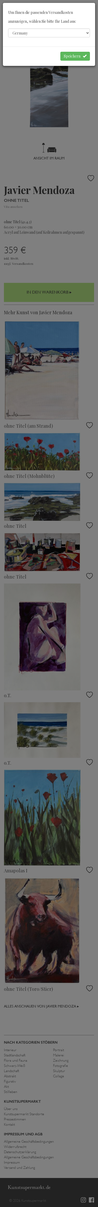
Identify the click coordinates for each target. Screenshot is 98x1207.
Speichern (75, 56)
